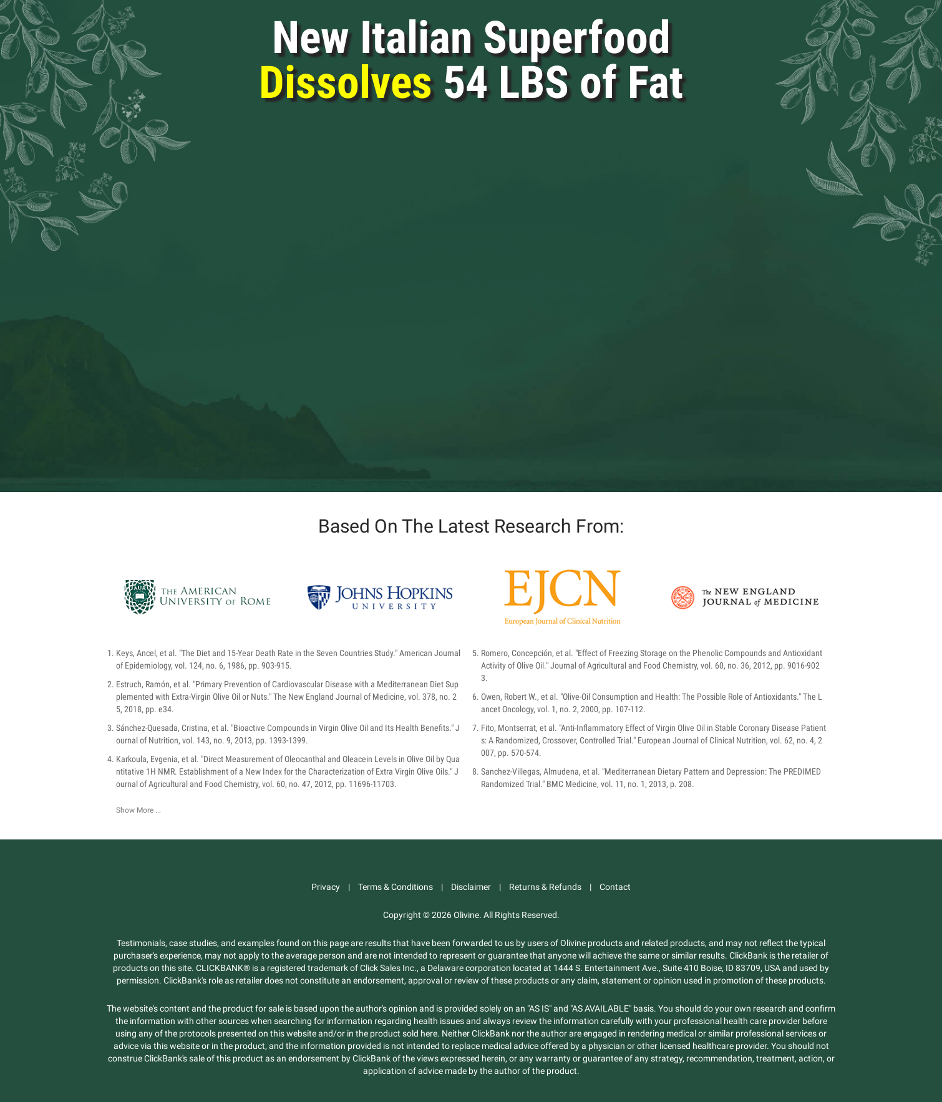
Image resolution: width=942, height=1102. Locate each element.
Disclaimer (471, 887)
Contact (615, 887)
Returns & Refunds (545, 887)
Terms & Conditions (395, 887)
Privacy (325, 887)
